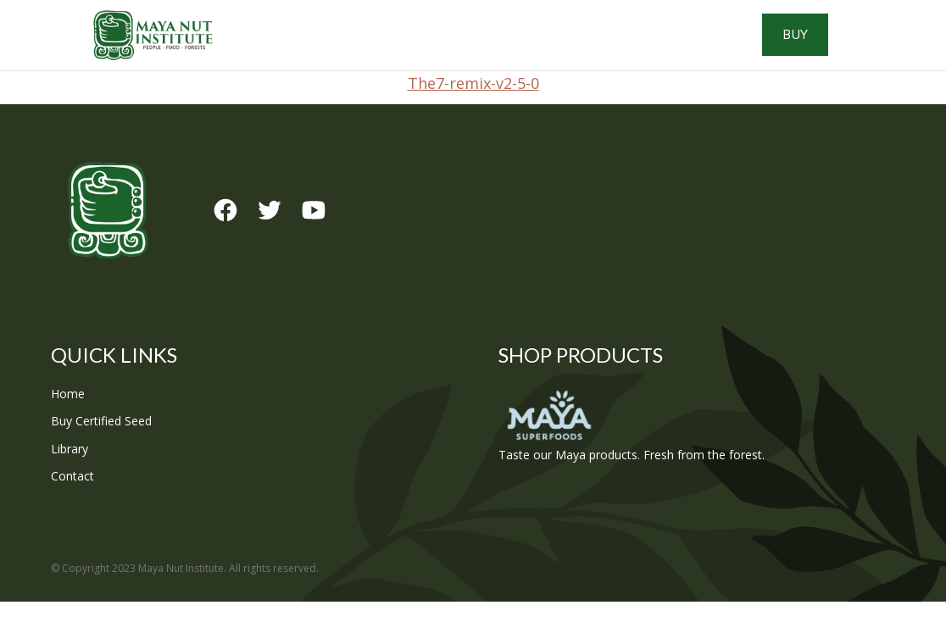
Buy (864, 50)
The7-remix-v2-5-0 (473, 114)
